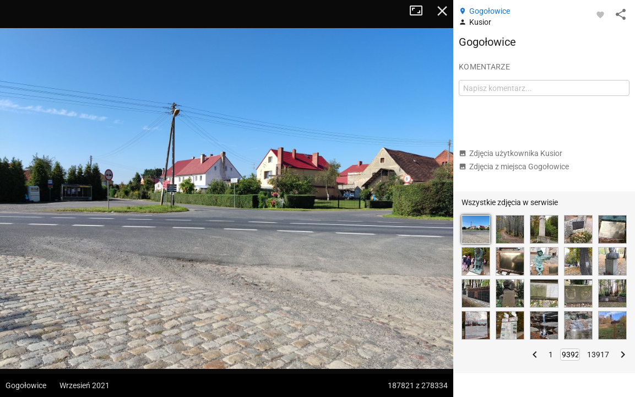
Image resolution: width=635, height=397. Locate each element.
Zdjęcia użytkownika (510, 153)
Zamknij (442, 11)
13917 (598, 354)
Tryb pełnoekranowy (420, 11)
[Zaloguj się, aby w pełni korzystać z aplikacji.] (600, 14)
